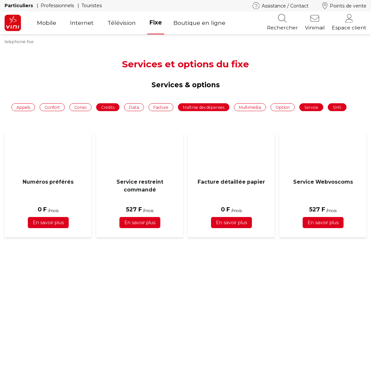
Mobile (46, 22)
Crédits (108, 107)
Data (134, 107)
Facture (160, 107)
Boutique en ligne (199, 22)
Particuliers (19, 5)
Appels (23, 107)
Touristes (91, 5)
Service (311, 107)
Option (282, 107)
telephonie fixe (19, 41)
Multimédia (250, 107)
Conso (80, 107)
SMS (337, 107)
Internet (82, 22)
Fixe (156, 22)
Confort (52, 107)
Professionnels (58, 5)
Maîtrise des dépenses (203, 107)
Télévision (121, 22)
